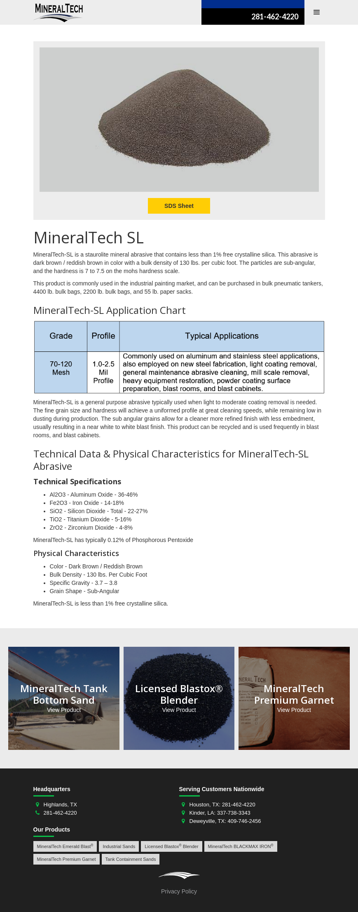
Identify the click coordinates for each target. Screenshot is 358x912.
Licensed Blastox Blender (171, 846)
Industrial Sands (119, 846)
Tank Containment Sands (130, 859)
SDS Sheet (179, 206)
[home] (58, 12)
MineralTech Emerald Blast (65, 846)
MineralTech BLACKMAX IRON (241, 846)
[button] (316, 12)
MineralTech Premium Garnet (66, 859)
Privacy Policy (179, 891)
